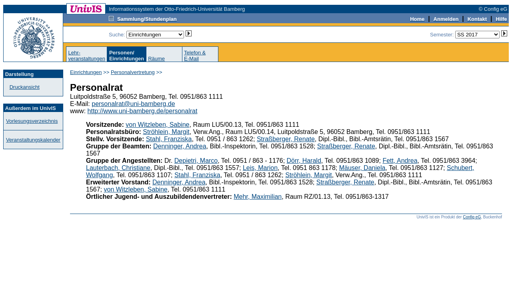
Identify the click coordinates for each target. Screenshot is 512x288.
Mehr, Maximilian (258, 196)
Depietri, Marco (196, 160)
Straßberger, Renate (286, 139)
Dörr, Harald (304, 160)
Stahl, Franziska (169, 139)
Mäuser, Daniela (362, 167)
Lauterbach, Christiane (118, 167)
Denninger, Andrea (179, 146)
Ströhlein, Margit (166, 131)
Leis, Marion (260, 167)
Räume (156, 59)
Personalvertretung (133, 72)
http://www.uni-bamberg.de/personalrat (143, 111)
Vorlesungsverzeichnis (32, 121)
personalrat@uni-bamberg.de (133, 103)
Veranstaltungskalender (33, 140)
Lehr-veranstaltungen (86, 56)
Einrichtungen (86, 72)
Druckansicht (25, 87)
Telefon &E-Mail (195, 56)
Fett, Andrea (399, 160)
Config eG (472, 217)
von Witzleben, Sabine (157, 124)
